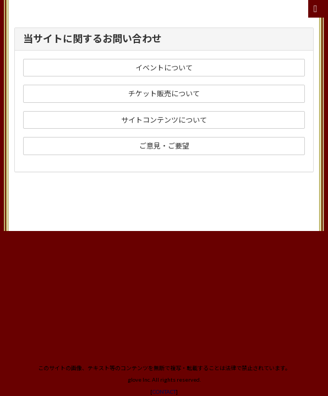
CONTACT (164, 227)
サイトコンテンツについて (164, 120)
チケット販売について (164, 93)
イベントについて (164, 67)
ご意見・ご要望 (164, 145)
